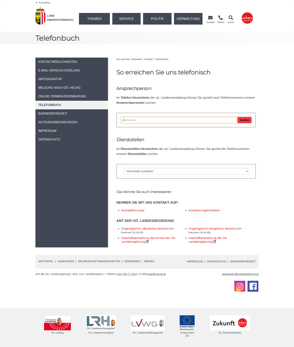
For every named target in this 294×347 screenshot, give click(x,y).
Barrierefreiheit (243, 261)
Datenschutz (216, 261)
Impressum (195, 261)
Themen (94, 19)
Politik (157, 19)
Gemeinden (132, 261)
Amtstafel (45, 261)
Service (126, 19)
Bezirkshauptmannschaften (99, 261)
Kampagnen (66, 261)
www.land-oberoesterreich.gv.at (240, 274)
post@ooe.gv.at (157, 274)
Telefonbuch (161, 59)
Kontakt (148, 59)
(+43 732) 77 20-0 (126, 274)
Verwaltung (188, 19)
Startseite (136, 59)
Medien (149, 261)
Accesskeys (43, 2)
